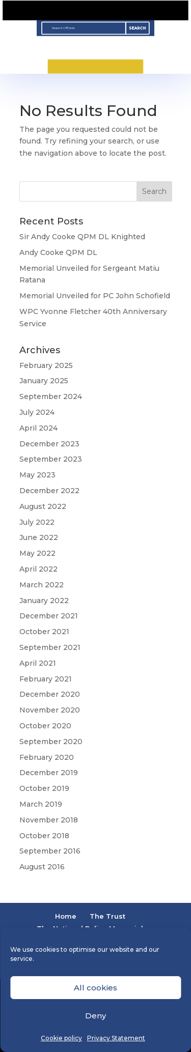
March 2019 (40, 804)
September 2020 (51, 741)
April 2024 (38, 428)
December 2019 (48, 772)
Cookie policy (61, 1038)
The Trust (107, 916)
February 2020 (46, 757)
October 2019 (44, 788)
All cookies (95, 987)
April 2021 (37, 663)
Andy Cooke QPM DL (58, 252)
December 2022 (49, 490)
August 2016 (42, 866)
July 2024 (36, 412)
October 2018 (44, 835)
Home (65, 916)
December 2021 (48, 615)
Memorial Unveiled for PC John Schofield (94, 295)
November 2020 (49, 710)
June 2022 (38, 537)
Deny (95, 1015)
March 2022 (41, 584)
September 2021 (49, 647)
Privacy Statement (116, 1038)
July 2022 (36, 522)
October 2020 (45, 725)
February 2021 (45, 679)
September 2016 (49, 851)
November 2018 (48, 819)
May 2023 (37, 474)
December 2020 (49, 694)
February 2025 (46, 365)
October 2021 (44, 631)
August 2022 (42, 506)
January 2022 (44, 600)
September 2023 (50, 459)
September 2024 (50, 396)
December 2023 (49, 443)
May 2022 (37, 553)
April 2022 (38, 569)
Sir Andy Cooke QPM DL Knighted (82, 236)
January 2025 (43, 380)
